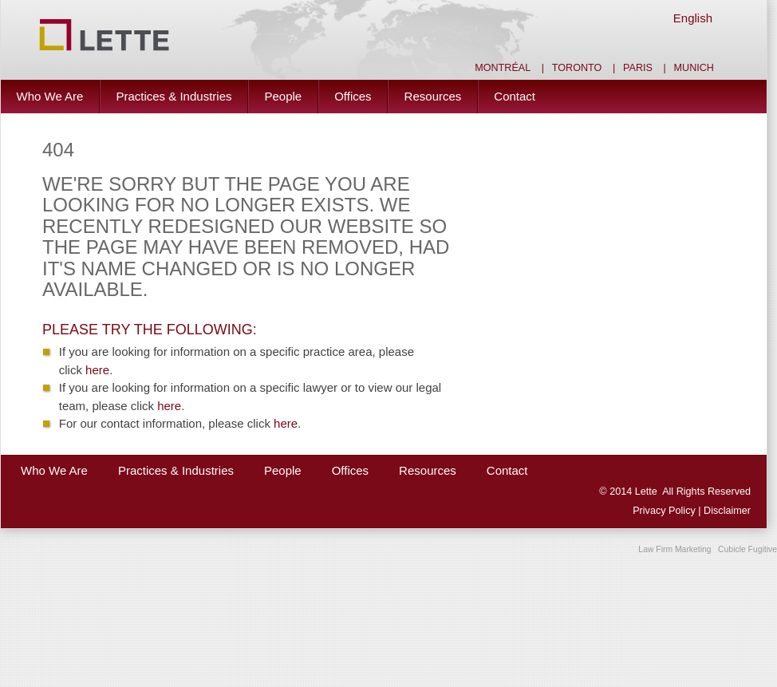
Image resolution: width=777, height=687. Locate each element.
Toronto (577, 67)
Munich (694, 67)
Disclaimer (727, 510)
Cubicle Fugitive (747, 549)
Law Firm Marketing (674, 549)
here (97, 370)
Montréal (502, 67)
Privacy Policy (665, 510)
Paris (638, 67)
